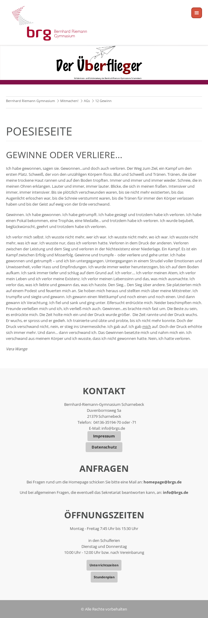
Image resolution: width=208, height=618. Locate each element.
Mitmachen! (69, 100)
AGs (87, 100)
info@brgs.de (113, 428)
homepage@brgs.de (163, 482)
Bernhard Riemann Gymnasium (30, 100)
